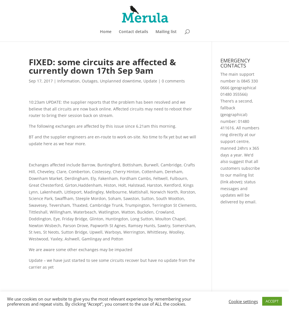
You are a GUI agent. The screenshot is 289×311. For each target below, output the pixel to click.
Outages (90, 81)
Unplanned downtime (120, 81)
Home (105, 32)
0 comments (173, 81)
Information (68, 81)
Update (150, 81)
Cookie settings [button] (243, 301)
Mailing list (166, 32)
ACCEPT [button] (272, 301)
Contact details (133, 32)
